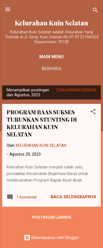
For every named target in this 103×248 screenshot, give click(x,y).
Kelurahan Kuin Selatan (51, 23)
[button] (93, 112)
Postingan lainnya (51, 217)
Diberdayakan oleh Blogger (51, 237)
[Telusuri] (95, 11)
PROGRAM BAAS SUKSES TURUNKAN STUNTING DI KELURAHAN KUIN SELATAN (42, 123)
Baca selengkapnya (73, 196)
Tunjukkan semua (76, 89)
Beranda (52, 68)
